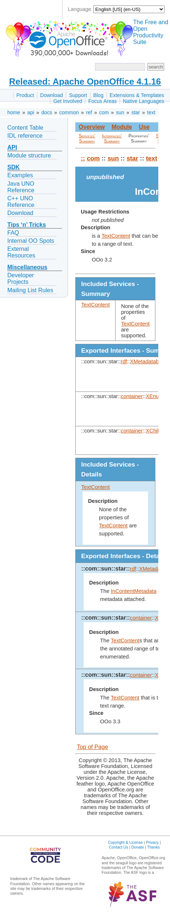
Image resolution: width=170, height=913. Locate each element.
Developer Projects (20, 278)
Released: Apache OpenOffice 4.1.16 (85, 81)
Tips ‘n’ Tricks (26, 225)
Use (144, 127)
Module (122, 127)
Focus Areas (102, 101)
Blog (98, 95)
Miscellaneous (27, 267)
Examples (20, 175)
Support (78, 95)
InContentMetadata (133, 591)
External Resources (21, 252)
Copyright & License (125, 842)
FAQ (13, 233)
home (13, 112)
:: (83, 158)
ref (89, 112)
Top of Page (92, 747)
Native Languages (143, 101)
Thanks (153, 847)
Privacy (152, 842)
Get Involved (67, 101)
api (30, 112)
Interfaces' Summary (112, 138)
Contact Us (118, 847)
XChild (154, 431)
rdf (124, 361)
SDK (13, 167)
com (104, 112)
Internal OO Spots (30, 241)
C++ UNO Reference (20, 201)
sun (120, 112)
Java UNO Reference (20, 187)
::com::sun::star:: (105, 568)
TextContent (116, 236)
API (12, 147)
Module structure (29, 155)
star (135, 112)
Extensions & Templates (137, 95)
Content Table (25, 128)
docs (46, 112)
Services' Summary (87, 138)
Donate (137, 847)
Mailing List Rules (30, 290)
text (151, 112)
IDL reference (24, 136)
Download (51, 95)
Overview (92, 127)
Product (25, 95)
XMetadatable (146, 361)
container (132, 396)
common (69, 112)
